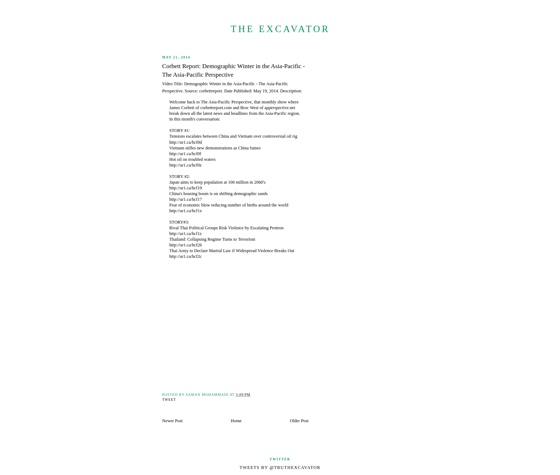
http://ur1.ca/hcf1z (185, 233)
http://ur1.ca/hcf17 (185, 199)
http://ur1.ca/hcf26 (185, 244)
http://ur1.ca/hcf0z (185, 165)
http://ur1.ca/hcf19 (185, 187)
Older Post (299, 420)
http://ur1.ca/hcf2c (185, 256)
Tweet (169, 400)
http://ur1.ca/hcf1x (185, 210)
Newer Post (172, 420)
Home (236, 420)
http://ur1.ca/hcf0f (185, 153)
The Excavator (280, 29)
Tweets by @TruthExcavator (280, 467)
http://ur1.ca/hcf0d (185, 142)
